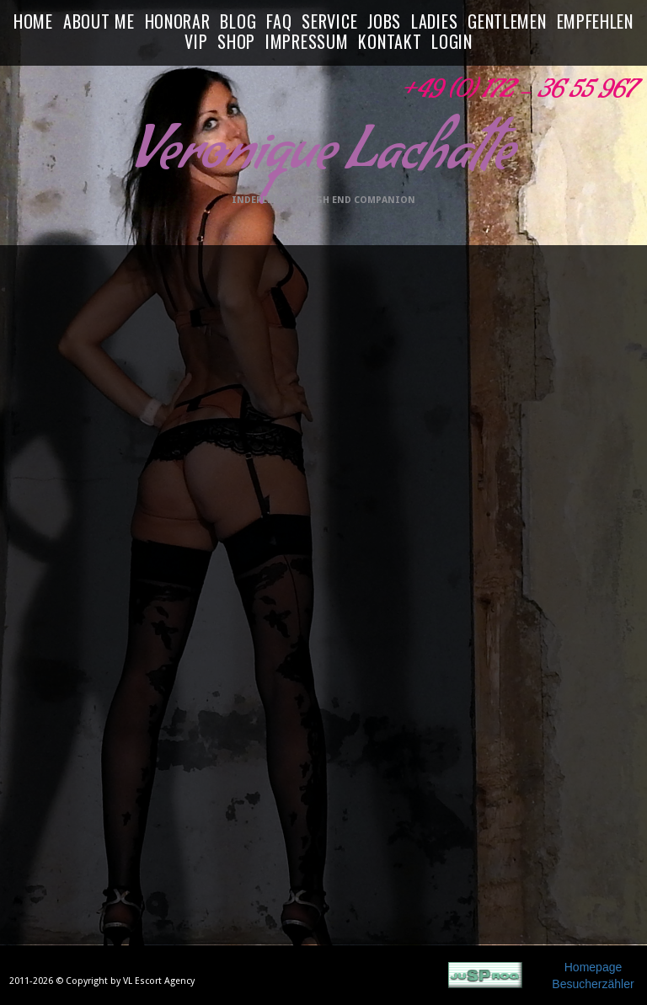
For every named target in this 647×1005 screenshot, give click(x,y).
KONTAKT (389, 42)
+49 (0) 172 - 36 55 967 (517, 94)
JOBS (384, 22)
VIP (195, 42)
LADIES (434, 22)
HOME (33, 22)
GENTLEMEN (507, 22)
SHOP (236, 42)
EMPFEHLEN (595, 22)
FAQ (278, 22)
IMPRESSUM (306, 42)
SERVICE (329, 22)
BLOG (238, 22)
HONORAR (178, 22)
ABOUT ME (99, 22)
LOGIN (452, 42)
